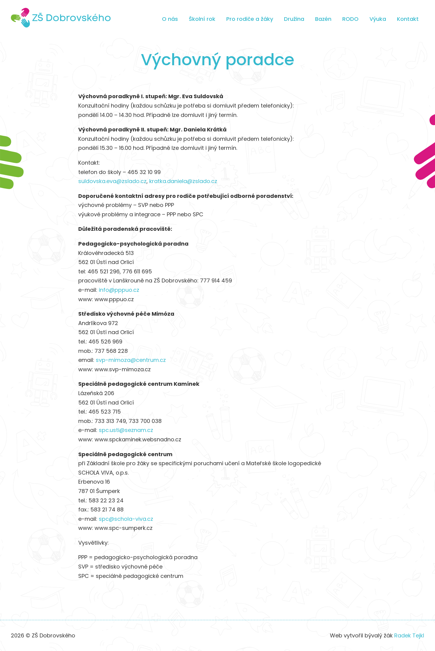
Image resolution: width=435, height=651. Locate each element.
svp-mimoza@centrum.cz (131, 360)
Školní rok (202, 19)
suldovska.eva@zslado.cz (112, 181)
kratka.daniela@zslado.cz (183, 181)
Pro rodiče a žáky (249, 19)
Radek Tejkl (409, 635)
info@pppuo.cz (119, 290)
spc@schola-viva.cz (126, 519)
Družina (294, 19)
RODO (350, 19)
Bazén (323, 19)
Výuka (377, 19)
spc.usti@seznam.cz (126, 430)
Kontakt (408, 19)
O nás (170, 19)
